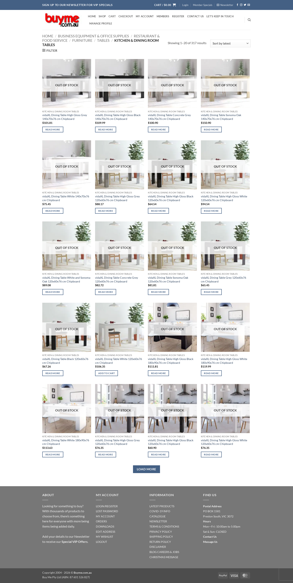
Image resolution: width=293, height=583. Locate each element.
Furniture (82, 40)
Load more (146, 469)
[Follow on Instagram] (241, 5)
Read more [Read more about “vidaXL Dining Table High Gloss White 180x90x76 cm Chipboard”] (211, 373)
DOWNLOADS (105, 526)
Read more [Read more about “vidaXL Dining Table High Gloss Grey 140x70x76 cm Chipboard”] (52, 129)
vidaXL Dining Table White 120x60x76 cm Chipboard (118, 360)
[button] (164, 5)
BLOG (153, 552)
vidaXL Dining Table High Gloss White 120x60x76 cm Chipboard (224, 198)
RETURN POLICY (160, 541)
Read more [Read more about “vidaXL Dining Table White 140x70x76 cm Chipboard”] (52, 211)
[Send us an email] (249, 5)
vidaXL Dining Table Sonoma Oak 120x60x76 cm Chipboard (168, 279)
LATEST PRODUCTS (161, 506)
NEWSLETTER (158, 521)
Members (163, 16)
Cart (112, 16)
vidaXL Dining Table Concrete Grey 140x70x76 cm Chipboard (169, 116)
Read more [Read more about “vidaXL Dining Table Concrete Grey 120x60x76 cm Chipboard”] (105, 292)
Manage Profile (100, 23)
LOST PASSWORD (107, 511)
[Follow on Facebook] (237, 5)
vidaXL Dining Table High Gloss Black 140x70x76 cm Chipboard (118, 116)
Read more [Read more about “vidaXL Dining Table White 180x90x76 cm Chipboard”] (52, 454)
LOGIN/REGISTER (107, 506)
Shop (102, 16)
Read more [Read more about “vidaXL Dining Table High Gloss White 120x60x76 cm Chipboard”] (211, 211)
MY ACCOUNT (105, 516)
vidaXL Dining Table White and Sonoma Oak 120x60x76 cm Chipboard (66, 279)
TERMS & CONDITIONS (164, 526)
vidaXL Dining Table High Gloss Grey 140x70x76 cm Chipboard (64, 116)
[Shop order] (230, 43)
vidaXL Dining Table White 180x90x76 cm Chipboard (65, 442)
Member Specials (202, 5)
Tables (103, 40)
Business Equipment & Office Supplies (93, 36)
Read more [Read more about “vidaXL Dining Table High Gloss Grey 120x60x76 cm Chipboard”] (105, 211)
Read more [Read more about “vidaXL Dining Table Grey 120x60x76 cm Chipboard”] (211, 292)
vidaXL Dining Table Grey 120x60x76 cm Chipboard (223, 279)
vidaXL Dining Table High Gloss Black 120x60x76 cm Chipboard (170, 198)
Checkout (126, 16)
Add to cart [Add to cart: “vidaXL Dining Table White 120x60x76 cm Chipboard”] (106, 373)
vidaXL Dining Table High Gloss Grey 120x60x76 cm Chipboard (117, 198)
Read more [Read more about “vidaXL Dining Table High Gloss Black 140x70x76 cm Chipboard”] (105, 129)
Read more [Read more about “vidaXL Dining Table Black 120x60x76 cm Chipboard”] (52, 373)
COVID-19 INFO (159, 511)
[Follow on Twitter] (245, 5)
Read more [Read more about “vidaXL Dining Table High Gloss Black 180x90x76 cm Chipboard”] (158, 373)
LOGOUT (101, 541)
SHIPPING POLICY (161, 536)
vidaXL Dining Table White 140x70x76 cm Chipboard (65, 198)
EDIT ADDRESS (105, 531)
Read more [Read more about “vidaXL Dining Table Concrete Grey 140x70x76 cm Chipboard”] (158, 129)
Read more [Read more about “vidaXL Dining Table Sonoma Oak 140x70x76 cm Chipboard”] (211, 129)
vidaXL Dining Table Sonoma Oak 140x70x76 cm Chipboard (221, 116)
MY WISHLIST (104, 536)
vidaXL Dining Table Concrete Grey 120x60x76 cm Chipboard (116, 279)
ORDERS (101, 521)
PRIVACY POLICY (160, 531)
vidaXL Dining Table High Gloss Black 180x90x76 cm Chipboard (170, 360)
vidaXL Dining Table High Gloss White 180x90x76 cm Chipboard (224, 360)
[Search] (249, 20)
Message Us (210, 541)
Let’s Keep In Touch (220, 16)
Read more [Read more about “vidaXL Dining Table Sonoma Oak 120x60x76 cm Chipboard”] (158, 292)
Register (178, 16)
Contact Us (195, 16)
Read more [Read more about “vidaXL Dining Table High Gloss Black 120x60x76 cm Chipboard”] (158, 211)
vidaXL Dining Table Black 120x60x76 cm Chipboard (65, 360)
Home (92, 16)
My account (145, 16)
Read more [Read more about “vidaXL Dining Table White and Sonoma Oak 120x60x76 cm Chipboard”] (52, 292)
